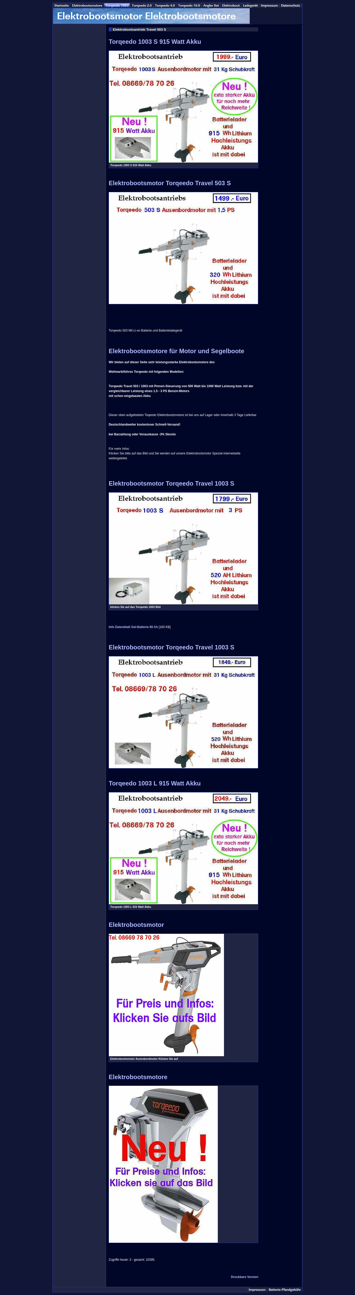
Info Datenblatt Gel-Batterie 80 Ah (133, 627)
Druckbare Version (244, 1277)
